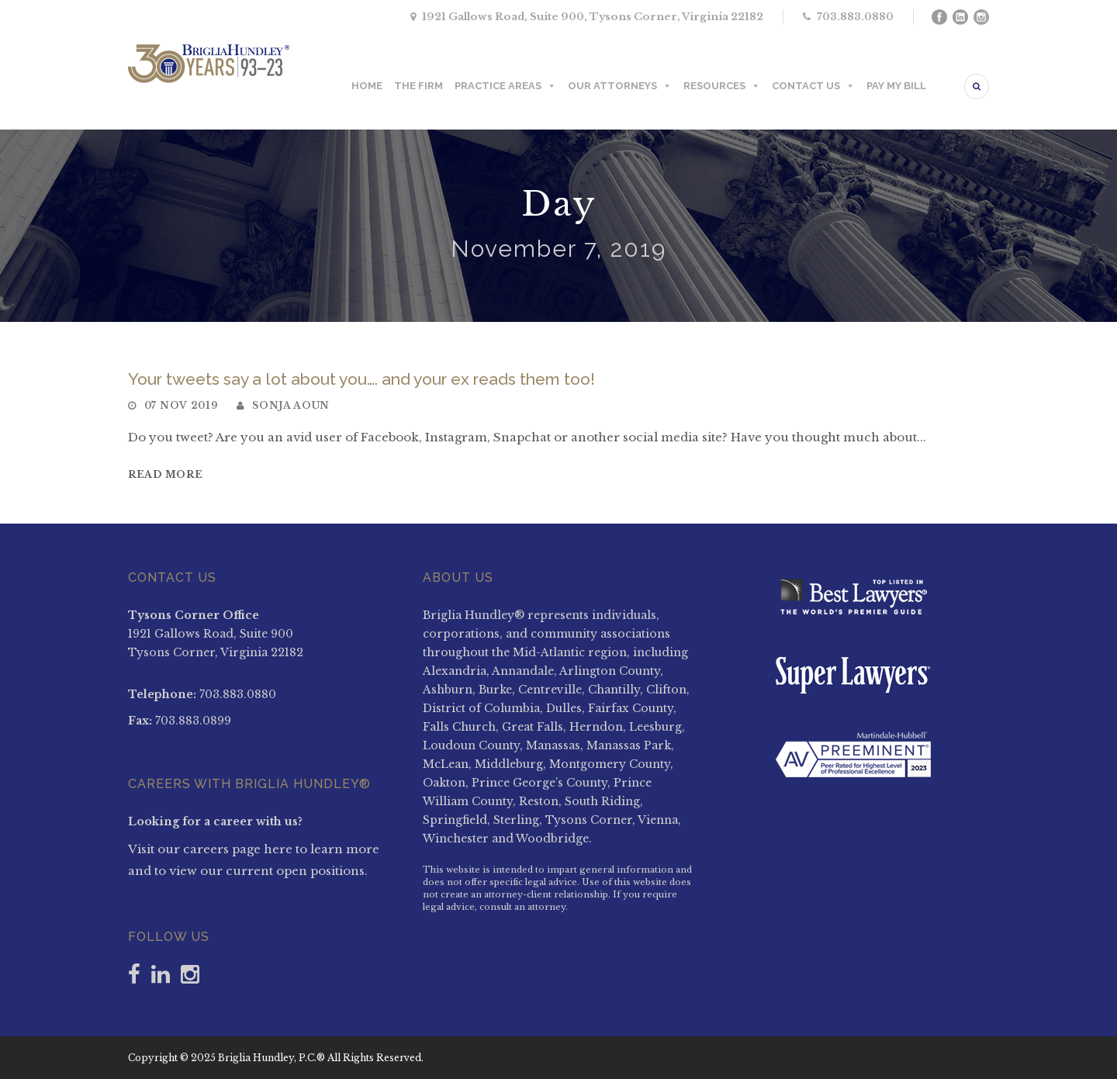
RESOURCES (721, 86)
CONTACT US (813, 86)
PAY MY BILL (896, 86)
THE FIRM (418, 86)
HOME (366, 86)
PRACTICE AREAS (505, 86)
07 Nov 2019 (181, 405)
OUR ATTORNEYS (620, 86)
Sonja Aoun (291, 405)
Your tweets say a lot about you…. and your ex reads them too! (361, 379)
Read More (165, 474)
